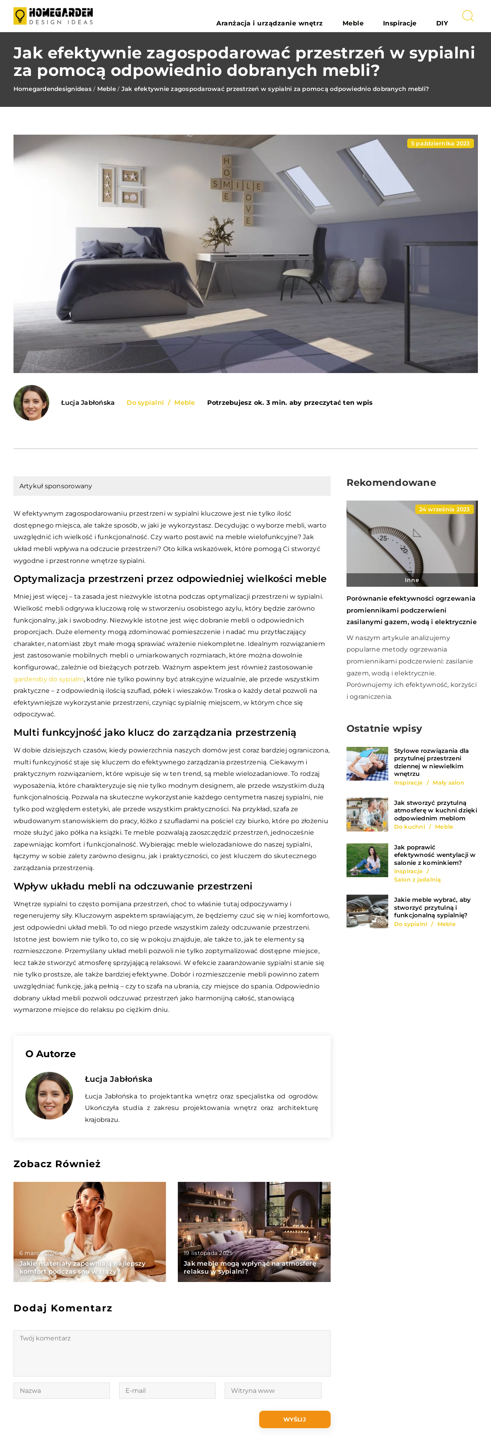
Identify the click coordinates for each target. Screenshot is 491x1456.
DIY (448, 15)
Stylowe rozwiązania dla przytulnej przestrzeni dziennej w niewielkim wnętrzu (431, 762)
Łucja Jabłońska (88, 402)
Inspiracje (420, 15)
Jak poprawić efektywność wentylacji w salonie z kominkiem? (435, 854)
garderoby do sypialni (48, 679)
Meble (389, 15)
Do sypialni (145, 402)
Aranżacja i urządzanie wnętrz (326, 15)
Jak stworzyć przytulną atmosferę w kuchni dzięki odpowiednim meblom (435, 810)
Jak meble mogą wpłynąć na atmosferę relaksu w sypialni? (250, 1268)
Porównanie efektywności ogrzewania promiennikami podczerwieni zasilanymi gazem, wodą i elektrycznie (412, 610)
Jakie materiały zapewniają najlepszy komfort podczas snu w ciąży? (82, 1268)
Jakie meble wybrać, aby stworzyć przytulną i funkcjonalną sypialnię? (432, 907)
